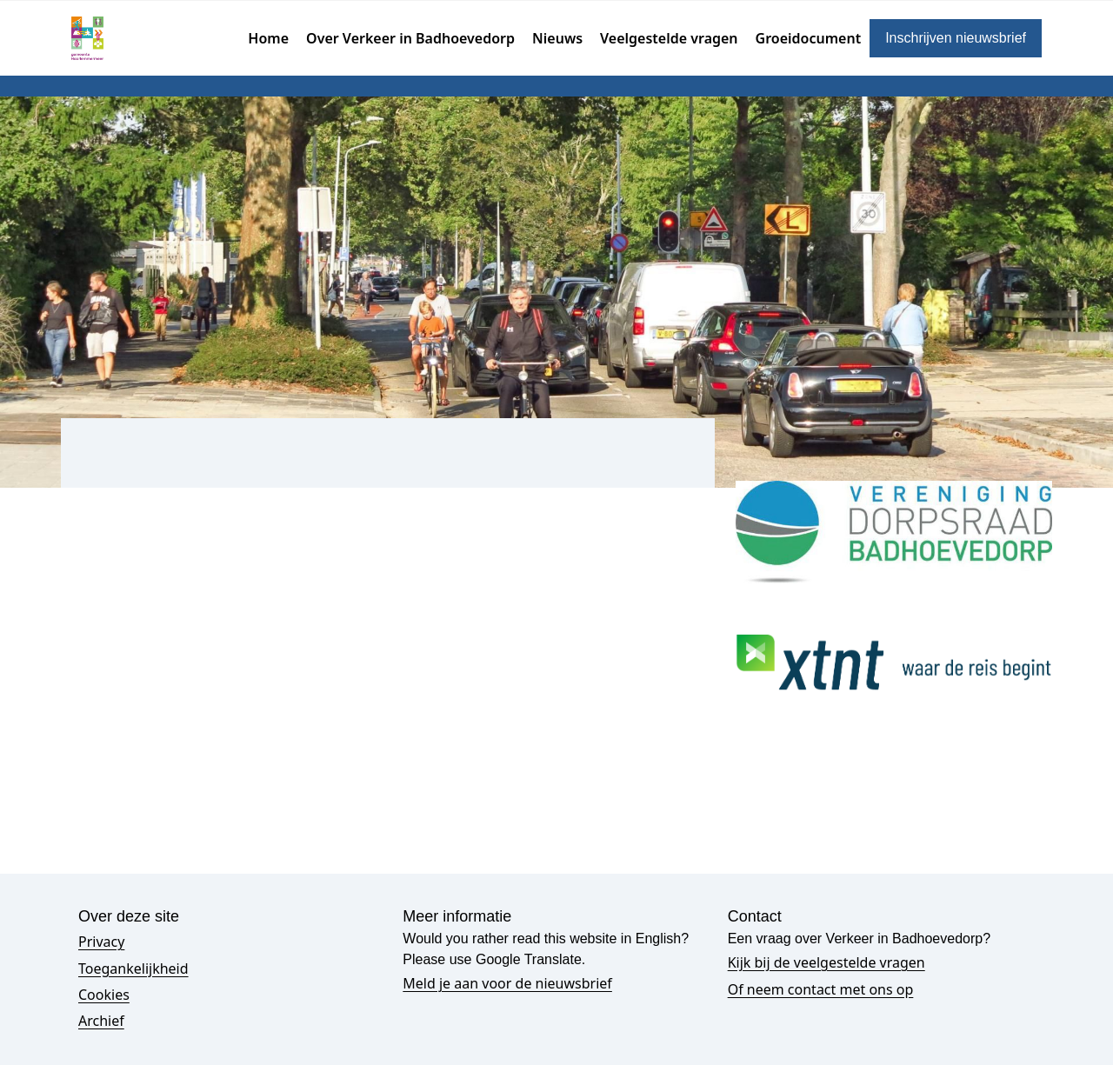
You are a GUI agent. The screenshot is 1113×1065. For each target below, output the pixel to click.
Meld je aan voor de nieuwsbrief (507, 983)
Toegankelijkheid (133, 968)
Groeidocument (809, 38)
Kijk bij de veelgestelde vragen (826, 962)
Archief (101, 1020)
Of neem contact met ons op (821, 989)
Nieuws (557, 38)
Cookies (104, 994)
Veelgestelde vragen (669, 38)
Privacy (101, 941)
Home (268, 38)
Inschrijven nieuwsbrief (955, 37)
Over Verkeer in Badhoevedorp (410, 38)
